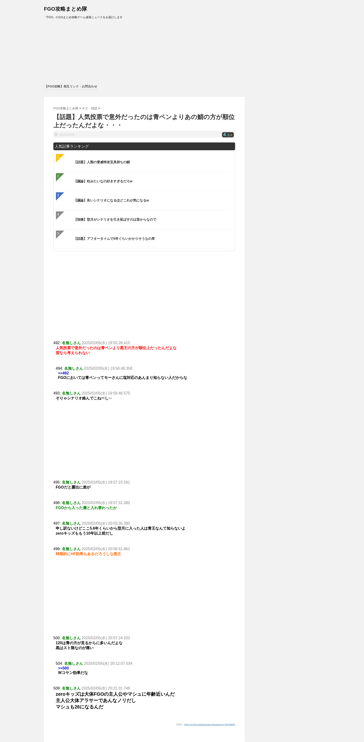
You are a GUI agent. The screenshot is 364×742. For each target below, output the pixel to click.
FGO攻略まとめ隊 (65, 9)
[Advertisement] (144, 445)
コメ (228, 135)
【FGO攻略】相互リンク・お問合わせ (71, 86)
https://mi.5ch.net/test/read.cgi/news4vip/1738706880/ (209, 724)
